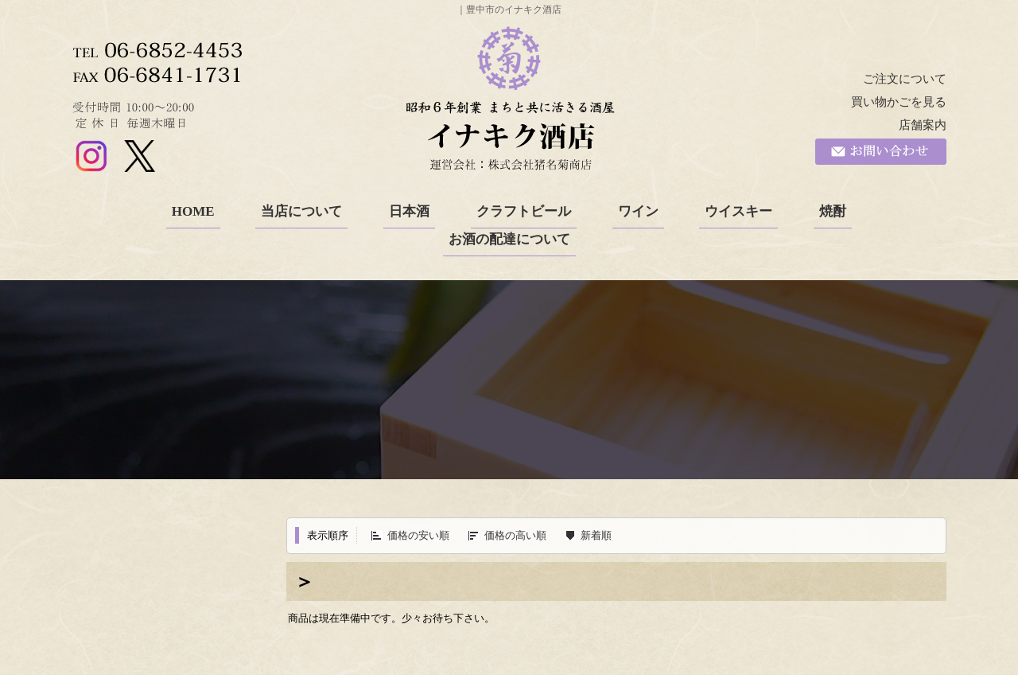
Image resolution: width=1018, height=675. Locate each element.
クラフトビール (523, 211)
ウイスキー (738, 211)
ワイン (638, 211)
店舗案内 (922, 125)
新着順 (596, 535)
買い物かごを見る (898, 102)
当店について (301, 211)
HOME (193, 211)
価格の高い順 (515, 535)
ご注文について (904, 78)
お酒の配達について (509, 239)
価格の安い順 (418, 535)
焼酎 (832, 211)
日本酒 (409, 211)
